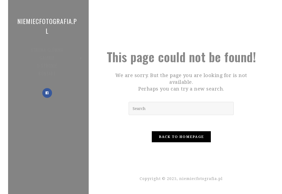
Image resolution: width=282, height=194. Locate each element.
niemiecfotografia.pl (47, 26)
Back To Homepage (181, 137)
